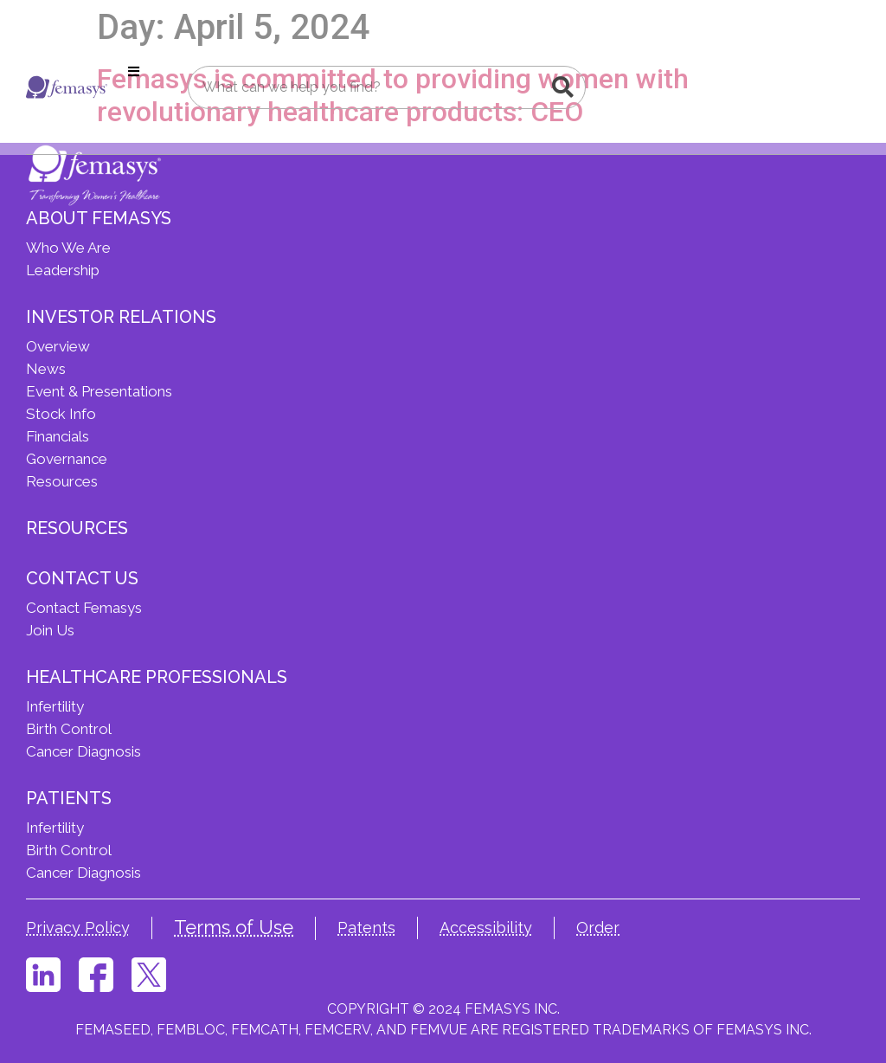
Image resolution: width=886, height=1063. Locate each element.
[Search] (563, 87)
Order (598, 927)
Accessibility (486, 927)
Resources (77, 528)
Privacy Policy (78, 927)
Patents (366, 927)
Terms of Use (233, 927)
